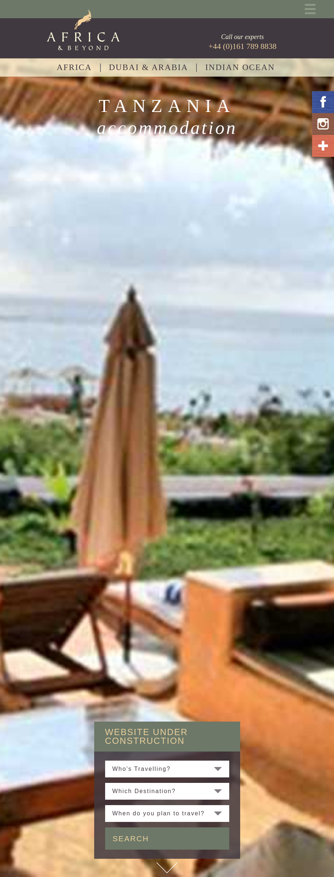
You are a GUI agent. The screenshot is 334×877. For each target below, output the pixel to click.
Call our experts (242, 42)
